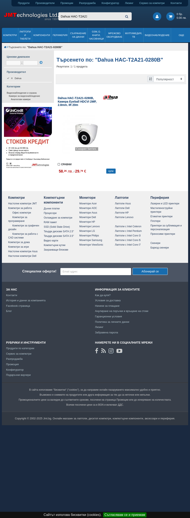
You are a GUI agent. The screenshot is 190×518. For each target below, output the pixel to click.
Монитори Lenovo (89, 226)
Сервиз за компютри (152, 3)
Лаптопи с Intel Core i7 (128, 244)
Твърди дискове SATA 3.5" (59, 236)
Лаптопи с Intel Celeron (128, 226)
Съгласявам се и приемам (124, 515)
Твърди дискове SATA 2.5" (59, 231)
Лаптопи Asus (123, 203)
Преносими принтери (162, 233)
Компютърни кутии (54, 245)
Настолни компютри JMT (22, 203)
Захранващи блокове (56, 249)
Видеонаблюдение (157, 35)
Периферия (60, 35)
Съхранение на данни (78, 35)
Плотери (155, 221)
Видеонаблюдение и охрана (22, 93)
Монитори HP (87, 221)
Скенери (155, 243)
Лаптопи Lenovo (124, 217)
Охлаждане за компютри (58, 217)
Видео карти (51, 240)
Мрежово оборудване (114, 35)
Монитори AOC (88, 208)
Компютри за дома (19, 242)
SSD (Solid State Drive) (57, 226)
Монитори (87, 197)
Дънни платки (52, 208)
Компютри (10, 35)
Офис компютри (21, 212)
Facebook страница (18, 305)
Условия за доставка (108, 300)
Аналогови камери (20, 99)
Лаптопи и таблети (25, 35)
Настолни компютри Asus (23, 251)
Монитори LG (87, 231)
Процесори (50, 213)
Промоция (12, 364)
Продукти (24, 3)
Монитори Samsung (90, 240)
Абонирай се (150, 271)
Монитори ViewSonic (91, 244)
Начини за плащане (107, 305)
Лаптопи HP (122, 212)
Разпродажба (87, 3)
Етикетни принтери (161, 216)
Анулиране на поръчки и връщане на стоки (121, 311)
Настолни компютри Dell (22, 256)
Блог (9, 311)
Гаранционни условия (108, 316)
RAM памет (50, 222)
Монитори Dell (87, 217)
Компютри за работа (20, 208)
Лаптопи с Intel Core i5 (128, 240)
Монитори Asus (88, 212)
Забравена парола (106, 332)
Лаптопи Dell (122, 208)
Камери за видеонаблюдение (24, 96)
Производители (45, 3)
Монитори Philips (89, 235)
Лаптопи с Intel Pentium (128, 231)
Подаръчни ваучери (18, 374)
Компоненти (41, 35)
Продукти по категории (20, 348)
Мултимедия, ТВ (133, 35)
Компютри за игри (18, 246)
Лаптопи (121, 197)
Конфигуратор (110, 3)
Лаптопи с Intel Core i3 (128, 235)
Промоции (66, 3)
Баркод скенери (159, 247)
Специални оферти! (39, 271)
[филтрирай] (41, 62)
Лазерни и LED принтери (164, 203)
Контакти (176, 3)
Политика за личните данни (112, 321)
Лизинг (129, 3)
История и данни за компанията (26, 300)
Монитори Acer (88, 203)
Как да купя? (103, 295)
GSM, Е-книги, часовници (96, 35)
